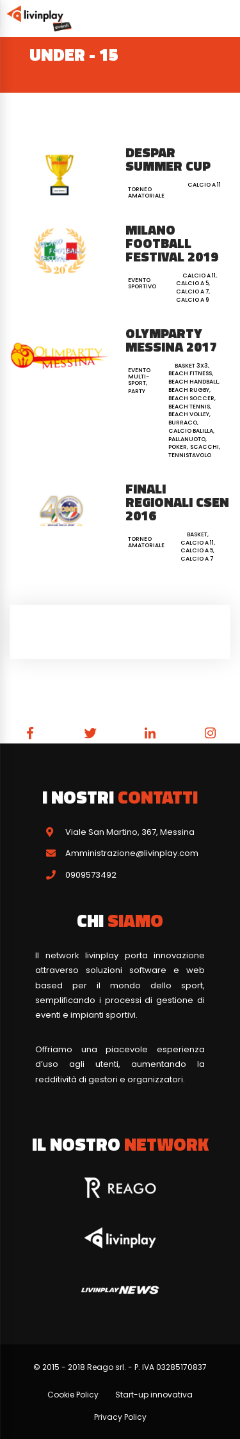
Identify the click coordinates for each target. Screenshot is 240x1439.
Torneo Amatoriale (146, 192)
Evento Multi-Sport (139, 376)
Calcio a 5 (192, 283)
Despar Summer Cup (168, 159)
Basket (197, 534)
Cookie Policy (73, 1394)
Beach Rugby (188, 390)
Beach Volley (188, 414)
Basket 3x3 (191, 365)
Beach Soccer (191, 398)
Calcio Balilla (190, 431)
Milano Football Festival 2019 (171, 243)
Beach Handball (193, 381)
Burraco (182, 422)
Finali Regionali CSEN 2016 (177, 501)
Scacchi (204, 447)
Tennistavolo (189, 455)
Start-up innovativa (154, 1394)
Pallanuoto (186, 439)
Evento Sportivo (142, 283)
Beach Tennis (189, 406)
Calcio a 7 (192, 291)
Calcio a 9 (192, 300)
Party (136, 391)
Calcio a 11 (204, 185)
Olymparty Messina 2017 (171, 340)
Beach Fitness (190, 373)
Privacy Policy (120, 1417)
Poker (177, 447)
